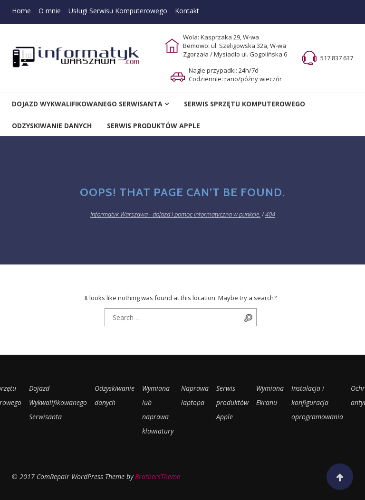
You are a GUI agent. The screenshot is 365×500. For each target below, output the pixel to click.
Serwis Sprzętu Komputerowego (244, 103)
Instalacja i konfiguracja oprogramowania (317, 402)
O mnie (49, 10)
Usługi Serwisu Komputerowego (117, 10)
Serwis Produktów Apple (153, 125)
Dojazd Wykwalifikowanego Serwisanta (87, 103)
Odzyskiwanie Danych (52, 125)
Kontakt (187, 10)
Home (21, 10)
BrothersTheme (157, 476)
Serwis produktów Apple (232, 402)
